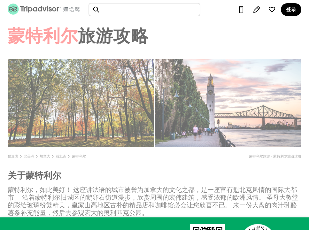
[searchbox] (144, 10)
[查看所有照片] (81, 103)
